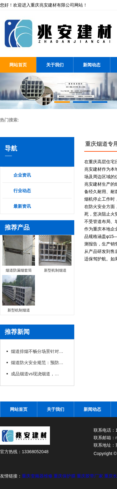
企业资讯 (22, 175)
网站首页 (18, 64)
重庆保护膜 (65, 475)
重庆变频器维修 (38, 475)
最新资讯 (22, 206)
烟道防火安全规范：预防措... (38, 362)
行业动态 (22, 190)
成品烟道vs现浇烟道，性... (36, 373)
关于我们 (55, 64)
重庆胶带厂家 (90, 475)
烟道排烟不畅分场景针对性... (38, 351)
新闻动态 (91, 64)
